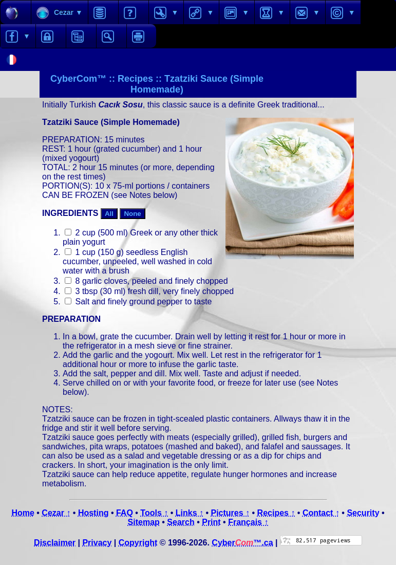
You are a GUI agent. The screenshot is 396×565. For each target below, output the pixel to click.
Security (363, 512)
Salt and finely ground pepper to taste (138, 301)
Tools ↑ (154, 512)
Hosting (93, 512)
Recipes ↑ (276, 512)
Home (22, 512)
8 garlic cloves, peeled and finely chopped (146, 281)
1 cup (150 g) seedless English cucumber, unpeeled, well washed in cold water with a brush (137, 261)
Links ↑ (189, 512)
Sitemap (144, 522)
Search (180, 522)
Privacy (96, 542)
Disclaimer (55, 542)
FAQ (124, 512)
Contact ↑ (321, 512)
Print (211, 522)
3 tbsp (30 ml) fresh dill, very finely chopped (149, 291)
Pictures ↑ (230, 512)
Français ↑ (248, 522)
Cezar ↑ (56, 512)
